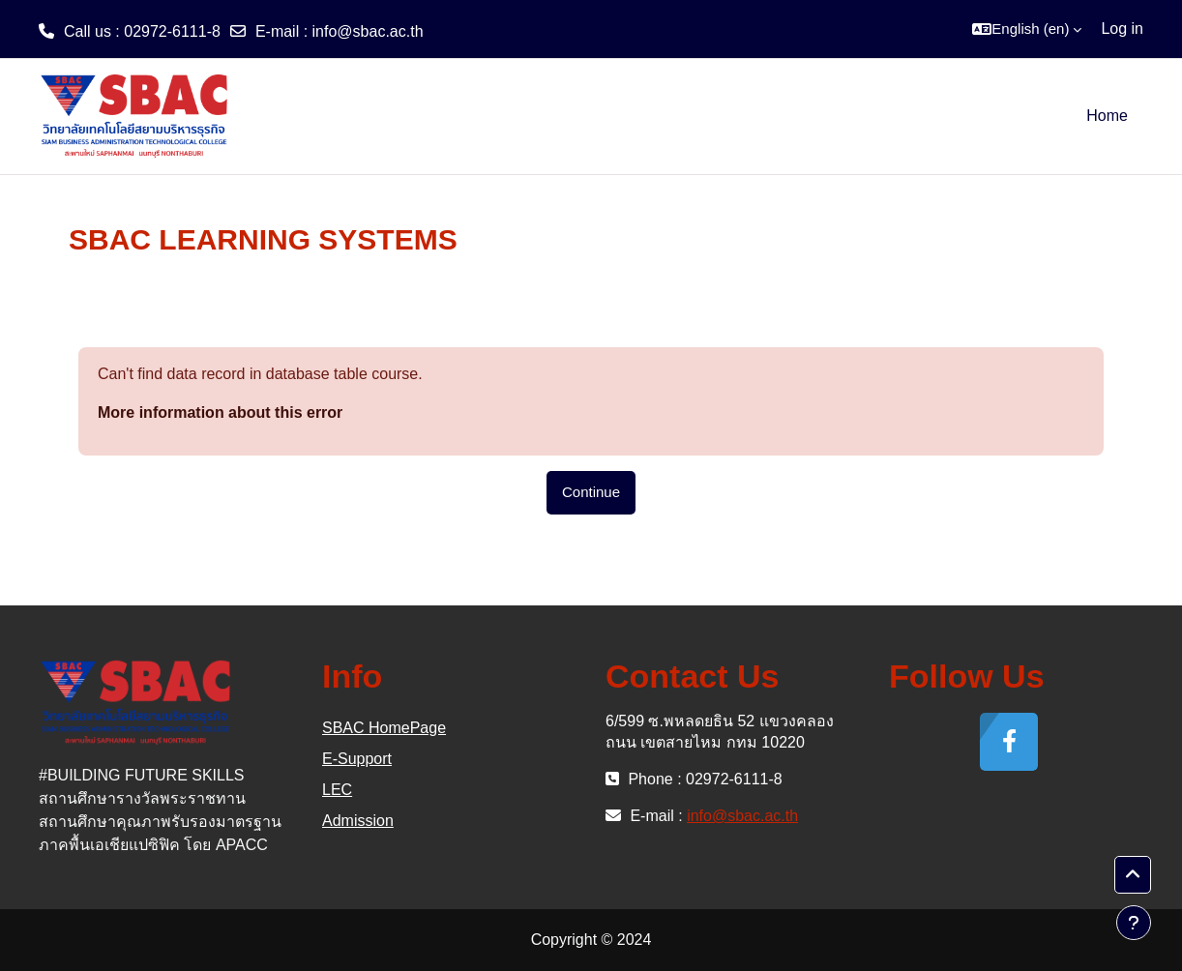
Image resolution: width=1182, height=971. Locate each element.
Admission (358, 820)
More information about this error (220, 412)
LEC (337, 789)
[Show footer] (1133, 922)
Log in (1122, 28)
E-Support (357, 758)
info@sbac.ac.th (368, 31)
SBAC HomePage (384, 728)
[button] (1026, 29)
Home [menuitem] (1107, 115)
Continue (591, 492)
